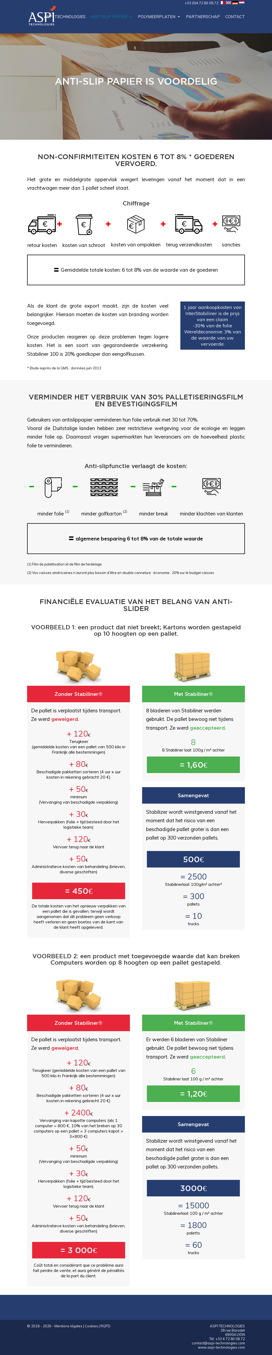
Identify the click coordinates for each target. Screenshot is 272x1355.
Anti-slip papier (109, 16)
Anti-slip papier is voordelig (136, 81)
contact (235, 16)
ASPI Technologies (65, 16)
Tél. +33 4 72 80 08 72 (227, 1339)
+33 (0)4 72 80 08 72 (201, 3)
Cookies (91, 1326)
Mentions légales (68, 1326)
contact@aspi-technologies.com (218, 1343)
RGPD (105, 1326)
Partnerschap (203, 16)
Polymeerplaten (156, 16)
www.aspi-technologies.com (221, 1347)
